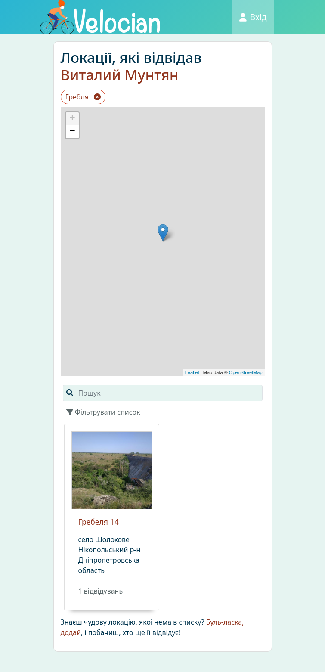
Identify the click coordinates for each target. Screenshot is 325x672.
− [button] (72, 131)
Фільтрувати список (103, 412)
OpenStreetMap (246, 372)
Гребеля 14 (98, 522)
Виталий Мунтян (120, 74)
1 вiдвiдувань (100, 591)
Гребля (83, 97)
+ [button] (72, 118)
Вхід (253, 17)
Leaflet (192, 372)
